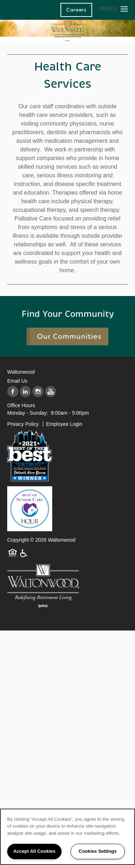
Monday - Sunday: (27, 413)
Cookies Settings (98, 851)
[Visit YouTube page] (50, 392)
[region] (67, 837)
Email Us (17, 381)
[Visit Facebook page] (12, 392)
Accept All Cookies (34, 851)
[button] (76, 9)
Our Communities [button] (69, 336)
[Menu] (113, 9)
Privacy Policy (23, 424)
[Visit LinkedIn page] (25, 392)
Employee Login (64, 424)
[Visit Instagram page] (38, 392)
